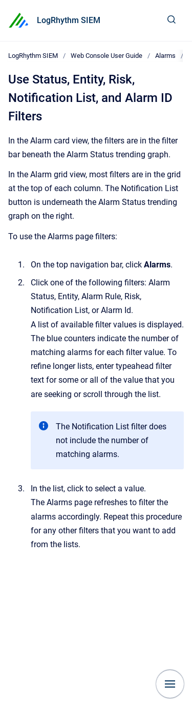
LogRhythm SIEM (68, 20)
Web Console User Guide (106, 55)
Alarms (165, 55)
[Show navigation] (170, 684)
